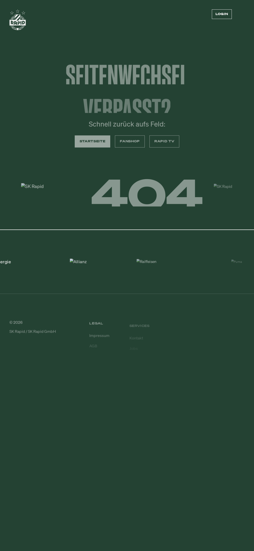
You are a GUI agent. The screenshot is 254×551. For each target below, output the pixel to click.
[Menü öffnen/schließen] (242, 14)
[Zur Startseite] (17, 21)
